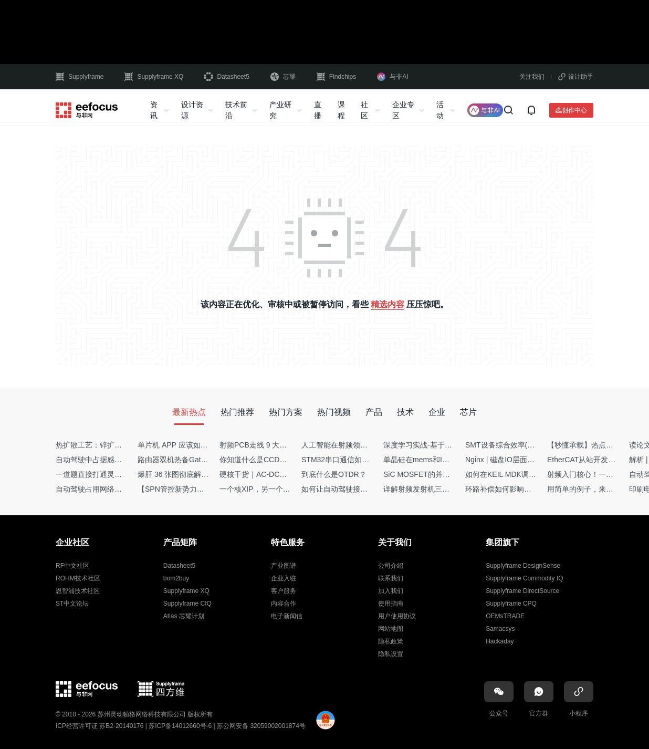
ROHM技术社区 (78, 578)
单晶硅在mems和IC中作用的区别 (437, 459)
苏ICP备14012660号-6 (180, 726)
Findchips (336, 76)
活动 (440, 110)
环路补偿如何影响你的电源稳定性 (520, 489)
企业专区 (403, 110)
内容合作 (283, 603)
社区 (364, 110)
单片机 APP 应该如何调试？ (184, 445)
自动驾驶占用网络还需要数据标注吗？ (118, 489)
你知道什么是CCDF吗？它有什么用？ (281, 459)
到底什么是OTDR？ (334, 474)
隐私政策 (390, 641)
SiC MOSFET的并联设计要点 (431, 474)
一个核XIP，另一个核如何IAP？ (271, 489)
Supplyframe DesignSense (523, 565)
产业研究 (280, 110)
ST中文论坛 (72, 603)
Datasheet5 (226, 76)
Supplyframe (79, 76)
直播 (317, 110)
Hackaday (500, 641)
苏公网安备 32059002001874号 (261, 726)
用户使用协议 (397, 616)
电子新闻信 (286, 616)
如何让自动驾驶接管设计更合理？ (356, 489)
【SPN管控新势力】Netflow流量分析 (198, 489)
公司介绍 (390, 565)
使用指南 (390, 603)
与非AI (392, 76)
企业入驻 (283, 578)
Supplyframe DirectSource (522, 591)
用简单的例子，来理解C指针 (594, 489)
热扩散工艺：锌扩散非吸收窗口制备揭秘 (122, 445)
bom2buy (176, 578)
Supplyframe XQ (153, 76)
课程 (341, 110)
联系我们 (390, 578)
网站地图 (390, 628)
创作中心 (574, 110)
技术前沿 (236, 110)
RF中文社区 (72, 565)
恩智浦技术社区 (78, 591)
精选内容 (387, 304)
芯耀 (283, 76)
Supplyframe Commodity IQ (524, 578)
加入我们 (390, 591)
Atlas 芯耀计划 (183, 616)
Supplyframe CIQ (187, 603)
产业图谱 (283, 565)
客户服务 (283, 591)
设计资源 (192, 110)
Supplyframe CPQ (511, 603)
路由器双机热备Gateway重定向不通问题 (203, 459)
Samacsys (500, 628)
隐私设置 (390, 654)
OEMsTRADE (505, 616)
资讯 (154, 110)
